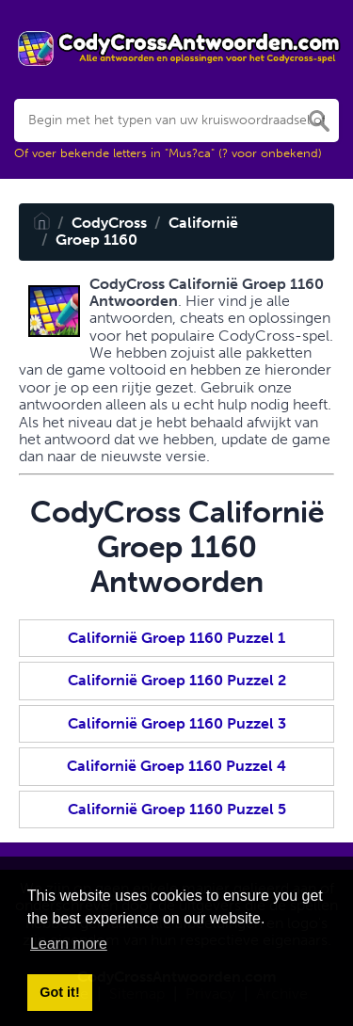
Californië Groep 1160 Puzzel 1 (176, 638)
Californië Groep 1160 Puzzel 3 (177, 723)
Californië (203, 223)
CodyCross (109, 223)
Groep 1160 (96, 239)
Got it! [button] (59, 992)
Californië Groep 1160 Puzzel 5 (177, 809)
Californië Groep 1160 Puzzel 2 (177, 680)
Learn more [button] (68, 944)
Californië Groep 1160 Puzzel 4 (176, 766)
